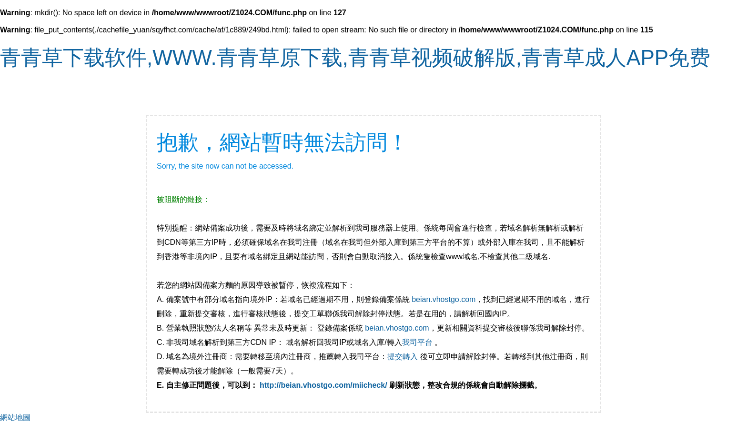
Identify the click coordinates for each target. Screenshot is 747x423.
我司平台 (418, 342)
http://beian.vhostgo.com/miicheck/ (323, 385)
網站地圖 (15, 417)
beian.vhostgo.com (443, 299)
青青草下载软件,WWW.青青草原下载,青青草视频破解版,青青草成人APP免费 (355, 57)
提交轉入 (402, 356)
